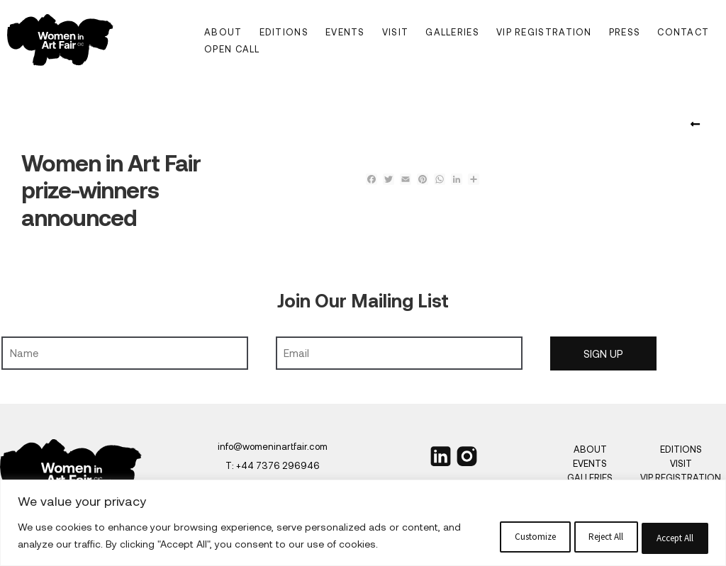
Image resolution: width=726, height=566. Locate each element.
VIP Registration (544, 32)
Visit (395, 32)
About (223, 32)
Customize (324, 520)
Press (625, 32)
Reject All (479, 520)
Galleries (452, 32)
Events (345, 32)
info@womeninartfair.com (273, 446)
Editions (283, 32)
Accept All (634, 520)
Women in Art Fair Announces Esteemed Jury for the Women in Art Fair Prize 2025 (698, 124)
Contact (683, 32)
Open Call (232, 49)
